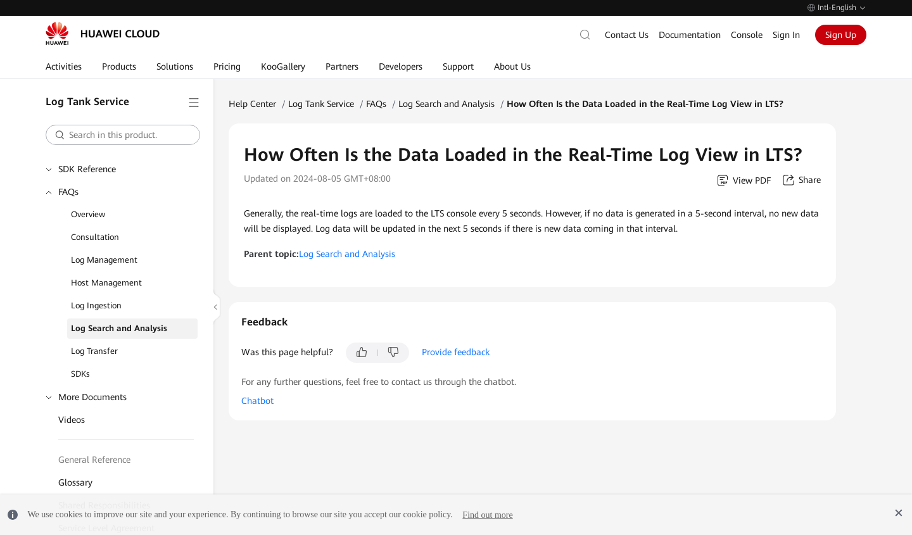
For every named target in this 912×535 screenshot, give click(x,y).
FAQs (68, 192)
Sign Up (840, 35)
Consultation (95, 237)
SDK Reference (87, 169)
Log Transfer (94, 351)
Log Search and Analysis (119, 328)
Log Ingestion (96, 305)
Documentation (690, 35)
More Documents (92, 397)
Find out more (487, 514)
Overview (88, 214)
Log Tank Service (321, 104)
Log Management (104, 260)
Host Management (106, 282)
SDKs (80, 374)
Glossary (75, 482)
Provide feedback (456, 352)
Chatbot (257, 401)
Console (747, 35)
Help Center (252, 104)
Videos (71, 420)
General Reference (94, 460)
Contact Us (627, 35)
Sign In (786, 35)
